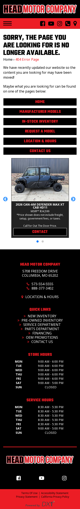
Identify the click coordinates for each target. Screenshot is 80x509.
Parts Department (40, 329)
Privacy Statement (27, 497)
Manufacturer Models (40, 112)
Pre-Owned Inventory (40, 320)
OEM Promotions (40, 337)
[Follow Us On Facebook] (41, 23)
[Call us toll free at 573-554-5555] (66, 23)
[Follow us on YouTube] (42, 477)
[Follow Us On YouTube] (49, 23)
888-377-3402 (42, 288)
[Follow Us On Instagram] (58, 23)
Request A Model (40, 131)
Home (8, 59)
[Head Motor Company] (40, 9)
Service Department (40, 324)
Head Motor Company (40, 264)
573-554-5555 (42, 284)
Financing (40, 333)
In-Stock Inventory (40, 122)
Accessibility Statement (54, 493)
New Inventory (40, 316)
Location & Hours (40, 141)
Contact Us (40, 151)
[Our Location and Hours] (73, 23)
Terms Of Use (29, 493)
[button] (6, 201)
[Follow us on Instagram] (65, 477)
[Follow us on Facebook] (19, 477)
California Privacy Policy (55, 497)
